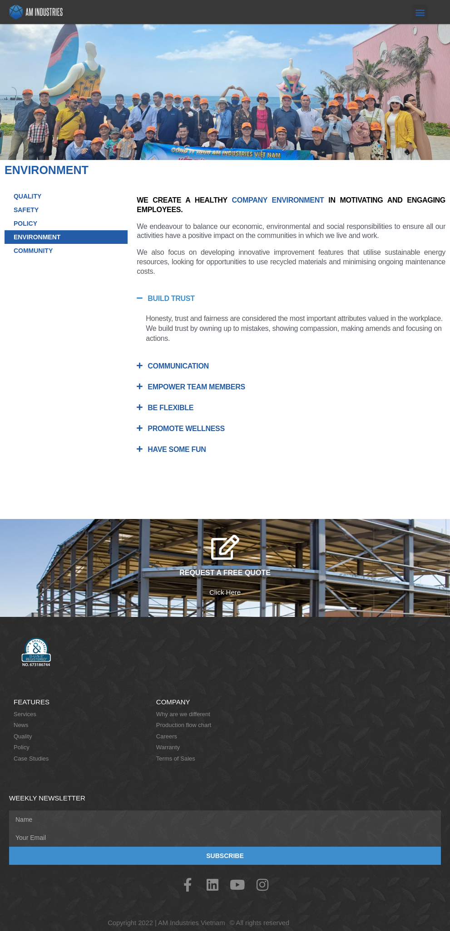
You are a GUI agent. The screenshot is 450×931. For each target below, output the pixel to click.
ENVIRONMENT (37, 237)
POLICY (25, 223)
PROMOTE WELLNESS (186, 428)
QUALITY (27, 196)
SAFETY (26, 209)
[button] (419, 12)
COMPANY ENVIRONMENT (278, 200)
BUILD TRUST (171, 298)
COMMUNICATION (178, 366)
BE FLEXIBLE (170, 408)
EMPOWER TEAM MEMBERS (196, 387)
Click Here (225, 592)
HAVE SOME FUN (177, 449)
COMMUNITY (33, 250)
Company (173, 702)
